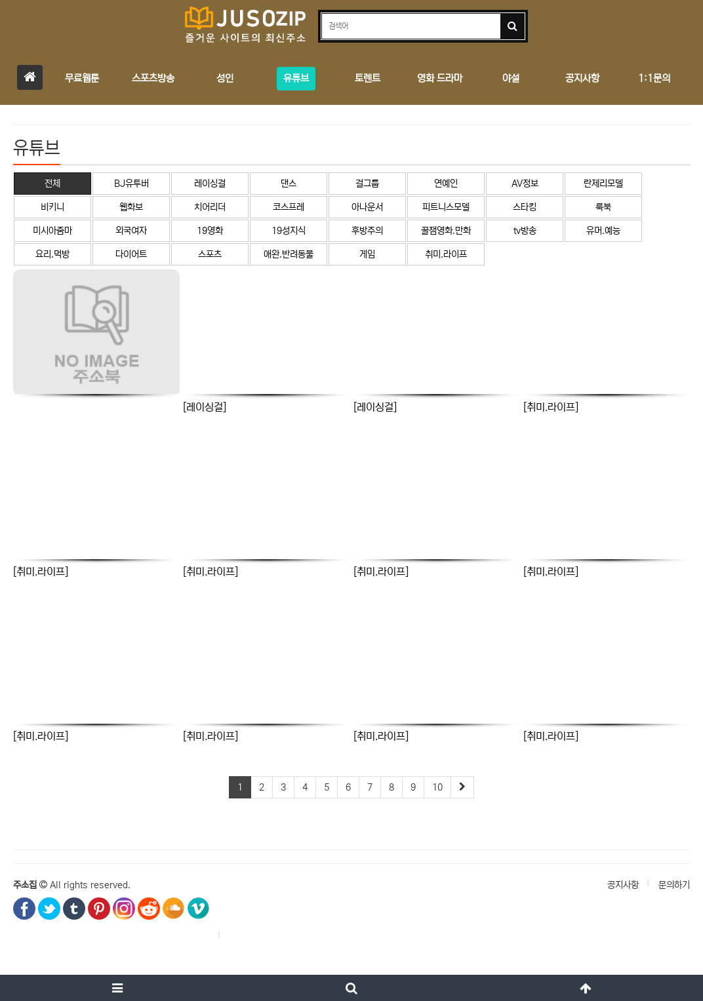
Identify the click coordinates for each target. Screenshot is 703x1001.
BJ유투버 (131, 183)
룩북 (603, 207)
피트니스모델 (446, 207)
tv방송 (524, 231)
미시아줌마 (52, 231)
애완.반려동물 (288, 254)
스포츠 (210, 254)
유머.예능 (603, 231)
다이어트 (131, 254)
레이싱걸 (210, 183)
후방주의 (367, 231)
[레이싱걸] (204, 407)
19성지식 (288, 231)
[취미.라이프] (550, 407)
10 (437, 787)
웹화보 (131, 207)
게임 (367, 254)
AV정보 (525, 183)
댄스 (288, 183)
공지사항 (623, 885)
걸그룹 (367, 183)
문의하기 (674, 885)
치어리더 (210, 207)
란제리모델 (603, 183)
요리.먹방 (52, 254)
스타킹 (524, 207)
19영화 (210, 231)
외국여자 (131, 231)
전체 (52, 183)
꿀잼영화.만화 (446, 231)
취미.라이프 (446, 254)
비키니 (52, 207)
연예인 (446, 183)
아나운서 (367, 207)
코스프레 (288, 207)
